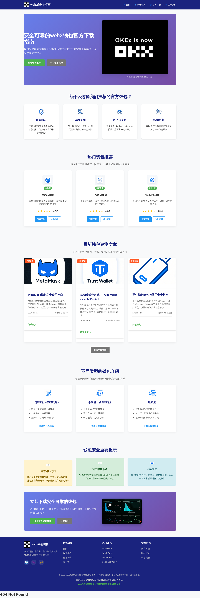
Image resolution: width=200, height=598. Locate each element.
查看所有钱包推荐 (42, 521)
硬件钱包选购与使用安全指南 (150, 294)
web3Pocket (108, 557)
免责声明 (145, 548)
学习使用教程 (56, 63)
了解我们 (65, 521)
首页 (126, 4)
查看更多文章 (100, 350)
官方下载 (155, 4)
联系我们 (145, 557)
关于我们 (170, 4)
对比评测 (106, 219)
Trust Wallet (107, 553)
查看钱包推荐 (34, 63)
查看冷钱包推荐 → (100, 426)
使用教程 (54, 219)
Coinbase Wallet (109, 562)
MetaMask (107, 548)
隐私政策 (145, 553)
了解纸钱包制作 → (152, 426)
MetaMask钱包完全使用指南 (45, 294)
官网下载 (41, 219)
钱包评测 (140, 4)
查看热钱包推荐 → (47, 426)
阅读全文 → (33, 324)
